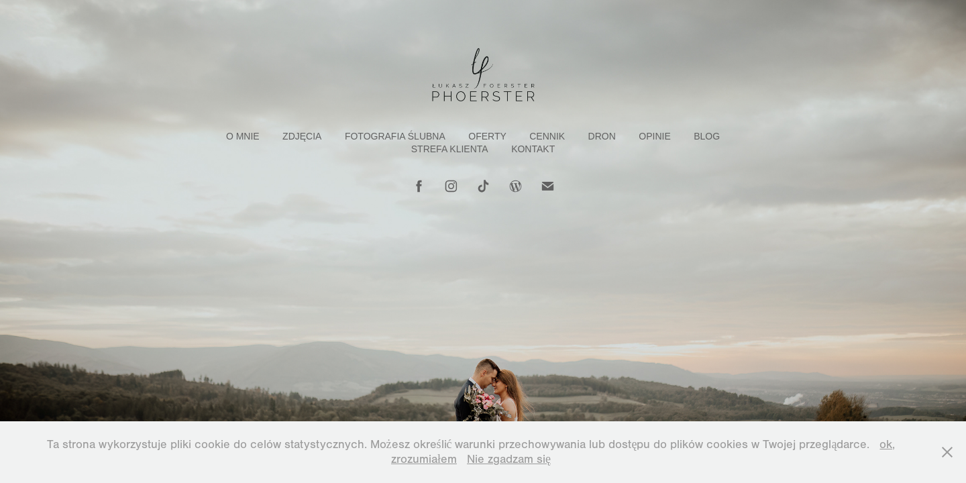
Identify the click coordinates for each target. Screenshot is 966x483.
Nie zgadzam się (509, 459)
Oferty (487, 136)
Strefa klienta (449, 149)
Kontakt (533, 149)
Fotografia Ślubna (395, 136)
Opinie (654, 136)
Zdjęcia (301, 136)
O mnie (243, 136)
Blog (707, 136)
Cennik (547, 136)
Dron (602, 136)
